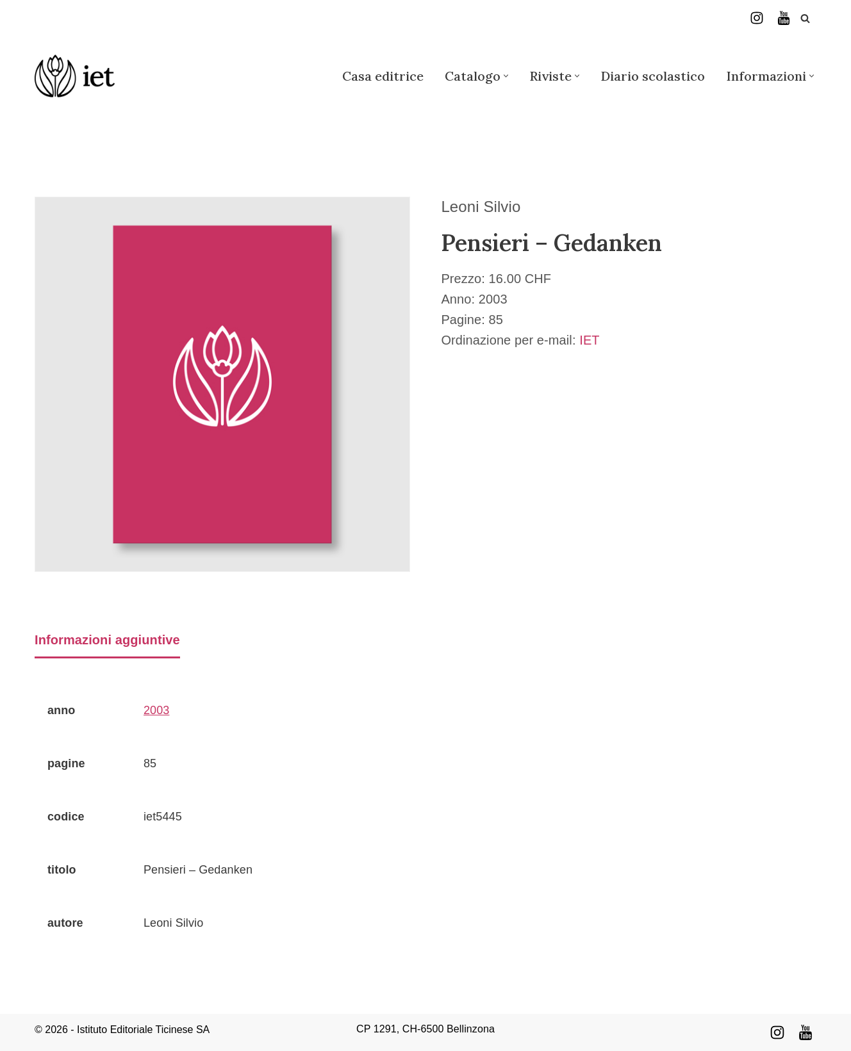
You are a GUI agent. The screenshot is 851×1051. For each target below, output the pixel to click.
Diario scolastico (652, 76)
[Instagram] (757, 18)
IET (589, 340)
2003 (156, 710)
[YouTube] (783, 18)
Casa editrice (383, 76)
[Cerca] (805, 18)
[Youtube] (805, 1032)
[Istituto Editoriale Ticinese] (75, 75)
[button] (506, 76)
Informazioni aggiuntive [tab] (107, 640)
